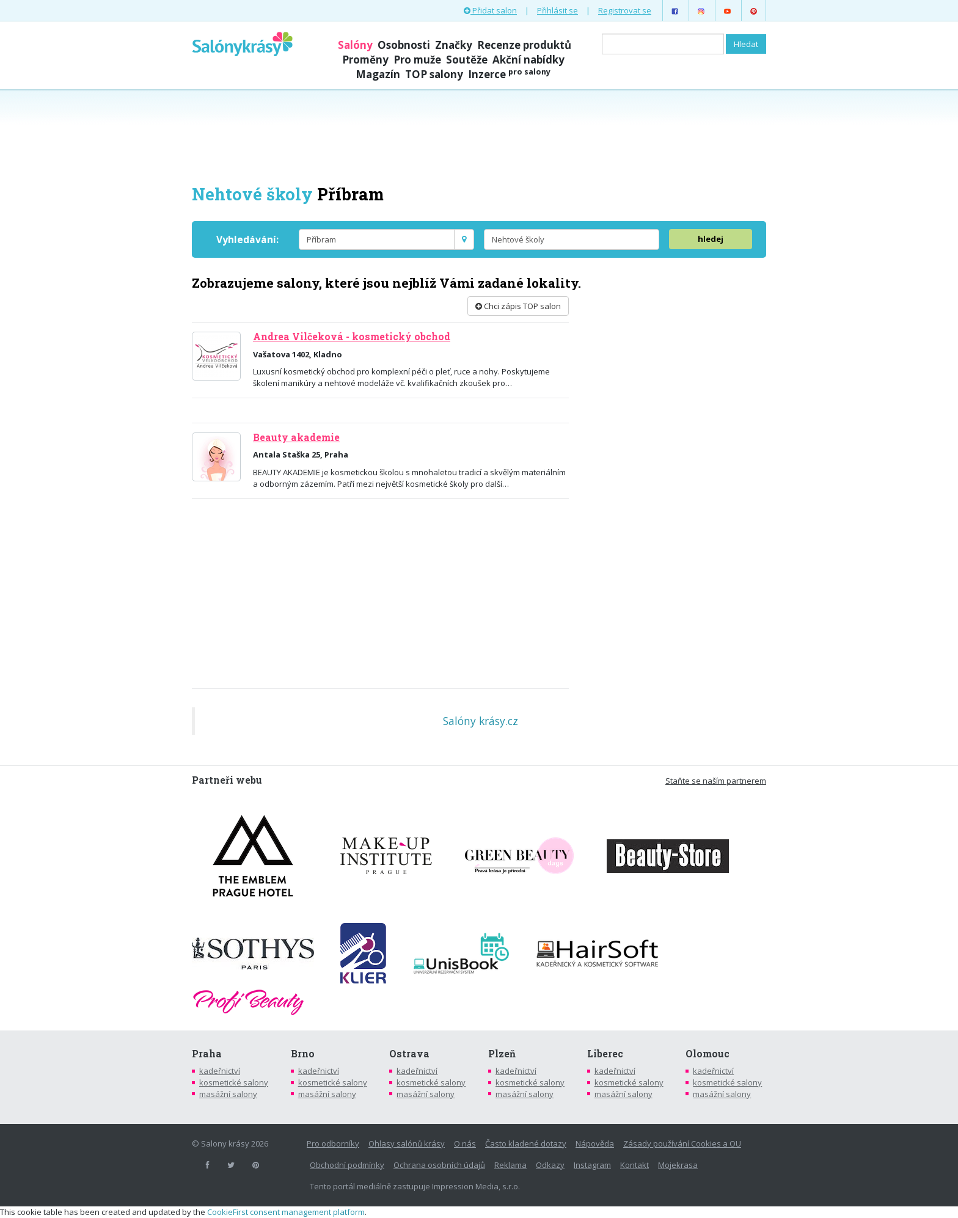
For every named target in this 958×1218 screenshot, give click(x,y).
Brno (303, 1054)
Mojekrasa (678, 1164)
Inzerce (509, 74)
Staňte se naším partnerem (715, 780)
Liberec (605, 1054)
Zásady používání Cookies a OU (682, 1143)
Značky (453, 45)
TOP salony (434, 74)
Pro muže (417, 60)
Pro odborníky (333, 1143)
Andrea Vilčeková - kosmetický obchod (351, 336)
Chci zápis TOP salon (518, 306)
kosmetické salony (233, 1082)
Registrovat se (624, 10)
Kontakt (634, 1164)
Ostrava (409, 1054)
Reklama (510, 1164)
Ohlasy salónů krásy (406, 1143)
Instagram (592, 1164)
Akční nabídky (528, 60)
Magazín (378, 74)
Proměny (365, 60)
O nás (465, 1143)
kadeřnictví (219, 1070)
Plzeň (502, 1054)
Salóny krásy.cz (480, 720)
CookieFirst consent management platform (286, 1211)
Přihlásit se (557, 10)
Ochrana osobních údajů (439, 1164)
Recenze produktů (524, 45)
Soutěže (467, 60)
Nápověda (595, 1143)
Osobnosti (404, 45)
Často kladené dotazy (525, 1143)
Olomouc (707, 1054)
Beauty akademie (296, 437)
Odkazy (550, 1164)
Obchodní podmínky (347, 1164)
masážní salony (228, 1094)
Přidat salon (490, 10)
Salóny (355, 45)
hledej (710, 238)
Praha (207, 1054)
